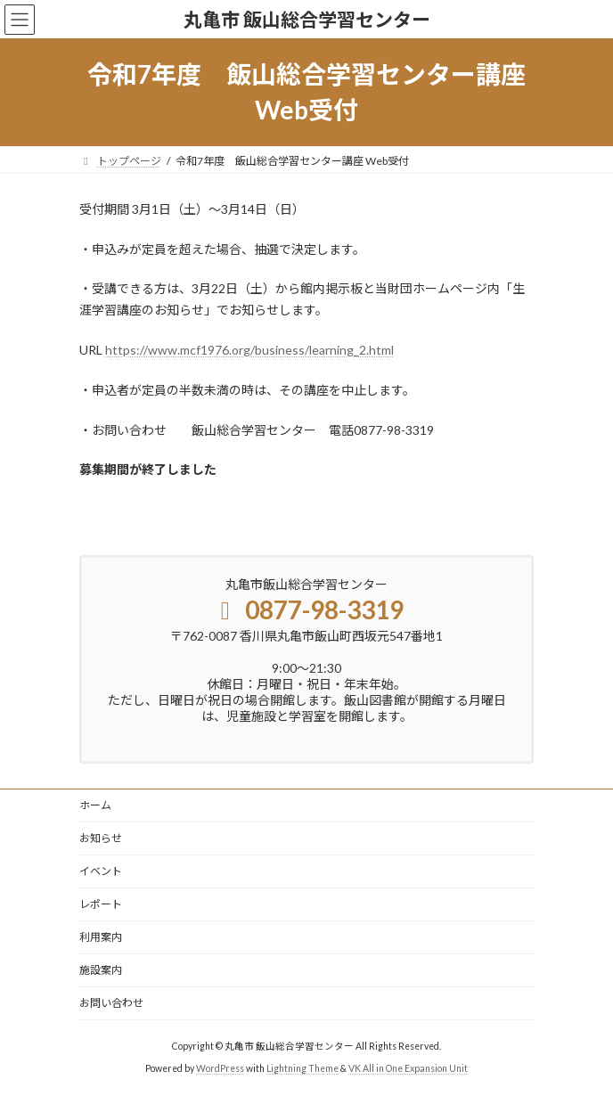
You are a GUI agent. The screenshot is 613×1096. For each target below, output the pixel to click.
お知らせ (100, 838)
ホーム (95, 805)
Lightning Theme (302, 1068)
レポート (100, 904)
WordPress (220, 1068)
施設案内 (100, 970)
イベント (100, 871)
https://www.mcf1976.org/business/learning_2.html (249, 349)
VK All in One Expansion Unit (408, 1068)
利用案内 (100, 937)
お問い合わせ (111, 1003)
